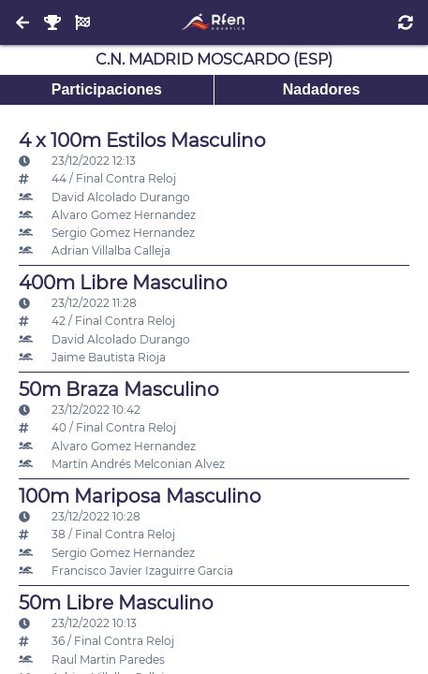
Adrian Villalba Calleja (94, 250)
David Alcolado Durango (104, 197)
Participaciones (107, 89)
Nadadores (322, 89)
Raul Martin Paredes (92, 659)
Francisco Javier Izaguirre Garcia (126, 570)
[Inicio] (214, 22)
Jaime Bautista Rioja (92, 357)
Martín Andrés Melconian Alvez (122, 464)
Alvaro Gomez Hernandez (107, 215)
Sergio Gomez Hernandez (107, 233)
